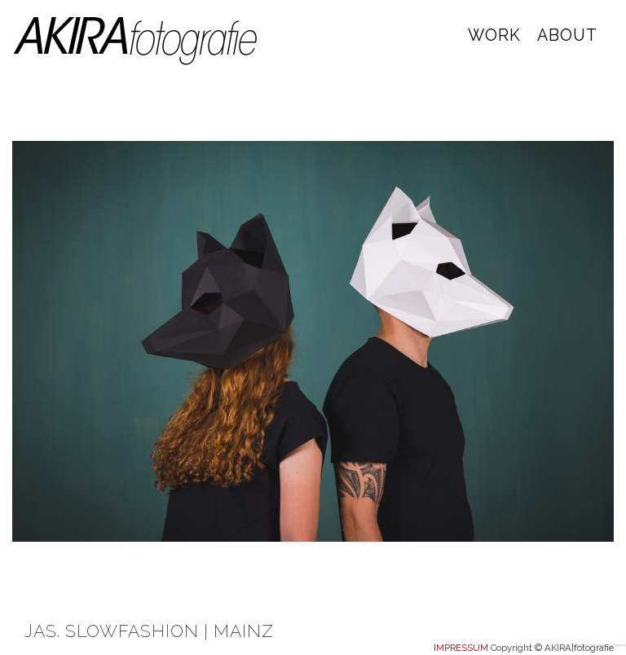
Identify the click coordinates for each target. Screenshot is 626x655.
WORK (494, 35)
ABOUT (567, 35)
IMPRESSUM (461, 647)
